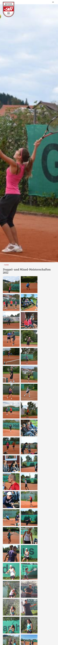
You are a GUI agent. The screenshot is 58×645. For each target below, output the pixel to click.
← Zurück (6, 264)
